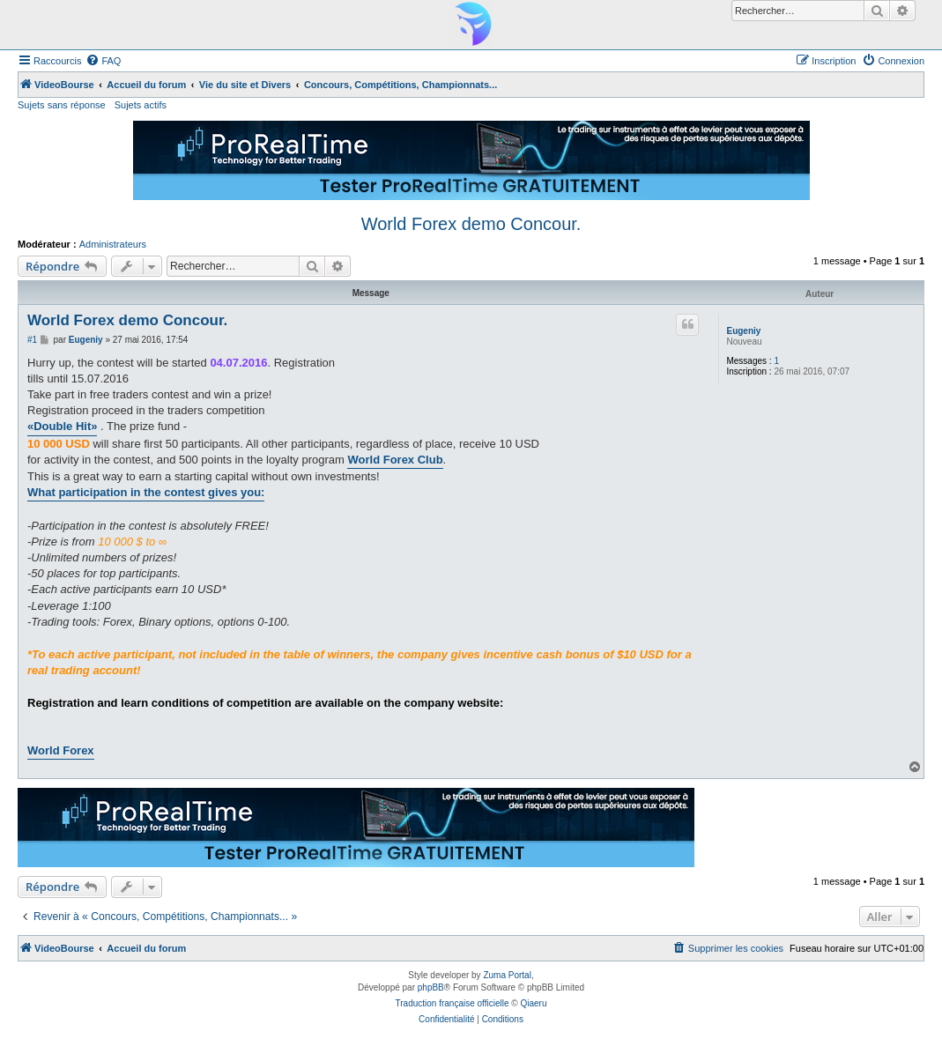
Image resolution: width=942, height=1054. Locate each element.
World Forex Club (394, 459)
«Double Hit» (62, 426)
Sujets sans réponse (62, 105)
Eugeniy (743, 331)
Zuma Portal (506, 975)
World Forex (60, 750)
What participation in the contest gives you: (145, 492)
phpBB (431, 987)
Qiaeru (533, 1003)
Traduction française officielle (452, 1003)
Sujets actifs (141, 105)
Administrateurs (112, 244)
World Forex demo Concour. (471, 224)
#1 (32, 340)
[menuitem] (103, 60)
